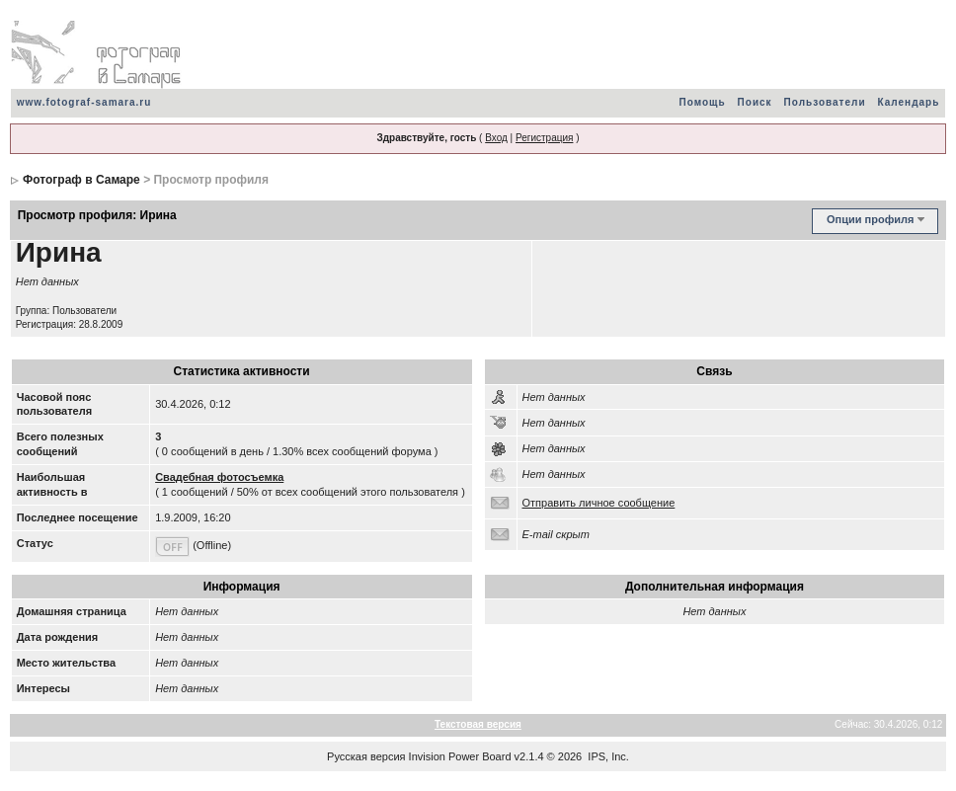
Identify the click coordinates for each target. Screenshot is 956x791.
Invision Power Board (460, 756)
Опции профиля (870, 219)
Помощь (701, 102)
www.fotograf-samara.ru (84, 102)
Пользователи (825, 102)
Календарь (909, 102)
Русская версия (366, 756)
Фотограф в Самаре (81, 180)
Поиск (755, 102)
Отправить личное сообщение (599, 503)
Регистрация (544, 137)
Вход (496, 137)
